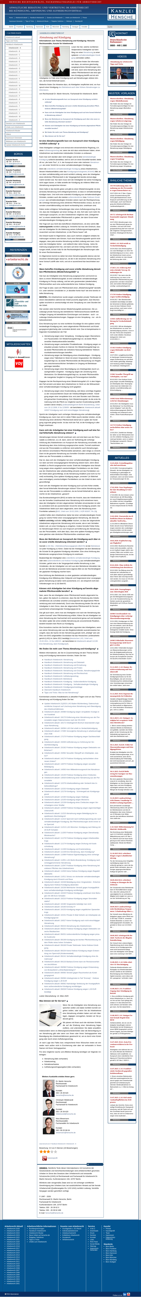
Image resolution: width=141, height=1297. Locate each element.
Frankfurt (19, 27)
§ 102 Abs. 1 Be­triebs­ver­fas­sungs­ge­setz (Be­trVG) (65, 546)
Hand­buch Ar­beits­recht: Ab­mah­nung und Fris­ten (63, 668)
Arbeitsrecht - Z (14, 120)
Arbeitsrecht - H (14, 72)
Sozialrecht (66, 1237)
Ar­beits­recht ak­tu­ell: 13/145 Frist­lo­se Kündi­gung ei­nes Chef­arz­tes (70, 775)
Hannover (39, 27)
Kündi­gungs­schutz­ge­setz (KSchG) (80, 172)
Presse (85, 17)
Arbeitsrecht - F (14, 65)
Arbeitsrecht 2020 (13, 1242)
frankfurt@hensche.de (16, 174)
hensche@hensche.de (65, 1095)
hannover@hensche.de (17, 195)
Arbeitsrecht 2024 (13, 1233)
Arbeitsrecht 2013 (13, 1257)
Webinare (69, 21)
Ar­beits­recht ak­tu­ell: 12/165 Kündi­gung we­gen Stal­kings (66, 797)
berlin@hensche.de (15, 163)
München (55, 27)
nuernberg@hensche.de (17, 226)
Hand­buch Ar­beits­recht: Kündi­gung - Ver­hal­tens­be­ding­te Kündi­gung (71, 684)
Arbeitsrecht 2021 (13, 1240)
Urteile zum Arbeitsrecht (72, 17)
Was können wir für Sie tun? (52, 1001)
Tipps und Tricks (12, 41)
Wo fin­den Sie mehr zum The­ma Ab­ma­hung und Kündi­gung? (67, 132)
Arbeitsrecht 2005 (13, 1275)
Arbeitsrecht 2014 (13, 1255)
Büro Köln (109, 1255)
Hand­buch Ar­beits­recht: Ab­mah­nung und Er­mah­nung (65, 665)
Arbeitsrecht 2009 (13, 1266)
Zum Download (117, 114)
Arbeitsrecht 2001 (13, 1284)
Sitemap (93, 1246)
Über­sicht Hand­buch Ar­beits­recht (57, 690)
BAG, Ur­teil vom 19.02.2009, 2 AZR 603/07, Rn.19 (76, 511)
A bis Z (92, 1229)
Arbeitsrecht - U (14, 110)
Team (108, 1233)
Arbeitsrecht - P (14, 96)
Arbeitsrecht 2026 (13, 1229)
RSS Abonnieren (94, 1164)
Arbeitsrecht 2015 (13, 1253)
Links (92, 1240)
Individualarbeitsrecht (70, 1231)
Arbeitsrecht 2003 (13, 1279)
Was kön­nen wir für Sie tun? (55, 136)
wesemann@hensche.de (66, 1133)
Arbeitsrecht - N (14, 89)
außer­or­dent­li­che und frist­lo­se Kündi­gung (63, 561)
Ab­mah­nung (88, 52)
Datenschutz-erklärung (111, 1238)
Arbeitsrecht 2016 (13, 1251)
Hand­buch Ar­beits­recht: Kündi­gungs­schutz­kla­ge (63, 687)
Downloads (94, 1231)
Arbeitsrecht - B (14, 51)
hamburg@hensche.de (16, 184)
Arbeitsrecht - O (14, 92)
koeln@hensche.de (15, 205)
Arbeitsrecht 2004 (13, 1277)
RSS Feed (94, 1242)
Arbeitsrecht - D (14, 58)
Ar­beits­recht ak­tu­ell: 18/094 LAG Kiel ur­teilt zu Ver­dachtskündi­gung (71, 728)
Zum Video (116, 83)
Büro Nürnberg (111, 1260)
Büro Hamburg (111, 1251)
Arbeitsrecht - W (15, 117)
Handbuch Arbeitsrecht (37, 17)
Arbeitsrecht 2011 (13, 1262)
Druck (92, 1233)
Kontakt (93, 1237)
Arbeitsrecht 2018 (13, 1246)
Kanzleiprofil (78, 21)
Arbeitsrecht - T (14, 106)
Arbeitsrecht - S (14, 103)
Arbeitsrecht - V (14, 113)
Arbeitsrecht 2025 (13, 1231)
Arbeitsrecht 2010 (13, 1264)
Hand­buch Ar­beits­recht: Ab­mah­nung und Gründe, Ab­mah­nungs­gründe (72, 671)
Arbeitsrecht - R (14, 99)
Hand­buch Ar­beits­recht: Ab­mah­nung (58, 660)
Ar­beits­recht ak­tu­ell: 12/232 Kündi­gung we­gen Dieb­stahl (66, 789)
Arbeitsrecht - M (14, 86)
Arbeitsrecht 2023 (13, 1235)
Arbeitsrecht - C (14, 55)
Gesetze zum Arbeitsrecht (55, 17)
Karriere (93, 1235)
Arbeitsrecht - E (14, 62)
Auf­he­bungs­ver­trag (51, 150)
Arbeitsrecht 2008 (13, 1268)
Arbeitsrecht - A (15, 48)
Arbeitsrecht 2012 (13, 1259)
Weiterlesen (116, 210)
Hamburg (29, 27)
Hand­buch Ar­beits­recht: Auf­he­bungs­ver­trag (61, 676)
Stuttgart (75, 27)
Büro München (111, 1257)
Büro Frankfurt (111, 1249)
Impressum (110, 1235)
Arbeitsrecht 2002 (13, 1281)
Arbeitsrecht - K (14, 79)
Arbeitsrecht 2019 (13, 1244)
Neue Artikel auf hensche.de (39, 1235)
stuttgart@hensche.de (16, 237)
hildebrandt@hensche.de (66, 1114)
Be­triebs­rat (95, 546)
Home (11, 17)
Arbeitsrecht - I (14, 75)
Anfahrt (8, 166)
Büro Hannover (111, 1253)
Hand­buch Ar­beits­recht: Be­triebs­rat (58, 679)
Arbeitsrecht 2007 (13, 1270)
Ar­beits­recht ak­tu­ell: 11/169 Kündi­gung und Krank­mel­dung (67, 849)
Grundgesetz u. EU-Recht (71, 1229)
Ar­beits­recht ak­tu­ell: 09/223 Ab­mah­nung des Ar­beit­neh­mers (68, 926)
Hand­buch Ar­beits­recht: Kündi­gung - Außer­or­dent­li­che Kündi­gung (70, 682)
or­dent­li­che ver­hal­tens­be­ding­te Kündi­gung (63, 169)
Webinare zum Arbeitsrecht (16, 141)
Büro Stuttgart (111, 1262)
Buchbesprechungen (36, 1229)
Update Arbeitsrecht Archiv (15, 145)
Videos (8, 134)
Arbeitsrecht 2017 (13, 1248)
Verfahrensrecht (68, 1240)
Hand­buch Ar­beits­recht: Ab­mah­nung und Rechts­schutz (66, 673)
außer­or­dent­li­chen (75, 197)
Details (16, 166)
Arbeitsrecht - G (14, 68)
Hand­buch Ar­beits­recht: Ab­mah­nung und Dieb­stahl (64, 662)
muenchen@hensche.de (17, 216)
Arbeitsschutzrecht (69, 1233)
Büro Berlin (110, 1246)
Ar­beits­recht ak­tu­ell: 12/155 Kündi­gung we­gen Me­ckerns (66, 800)
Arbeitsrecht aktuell (21, 17)
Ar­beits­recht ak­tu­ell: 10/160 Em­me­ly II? (59, 907)
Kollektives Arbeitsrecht (70, 1235)
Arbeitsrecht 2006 (13, 1273)
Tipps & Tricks (29, 21)
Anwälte (84, 27)
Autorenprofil (50, 1158)
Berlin (11, 27)
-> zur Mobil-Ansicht (13, 33)
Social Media (95, 1244)
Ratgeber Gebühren (57, 21)
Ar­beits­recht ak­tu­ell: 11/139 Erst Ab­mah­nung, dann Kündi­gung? (69, 852)
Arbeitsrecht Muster (43, 21)
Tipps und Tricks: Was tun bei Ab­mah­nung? (61, 693)
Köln (47, 27)
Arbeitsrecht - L (14, 82)
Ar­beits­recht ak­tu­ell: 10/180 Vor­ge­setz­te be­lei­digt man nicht (67, 904)
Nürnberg (65, 27)
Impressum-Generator (16, 21)
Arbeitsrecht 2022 (13, 1237)
